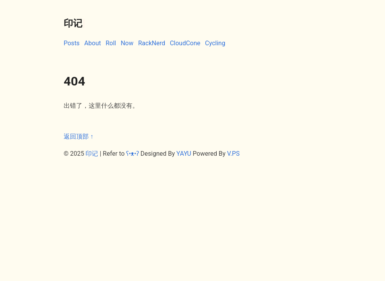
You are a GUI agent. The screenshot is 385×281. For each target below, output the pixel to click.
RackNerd (151, 43)
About (92, 43)
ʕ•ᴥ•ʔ (132, 153)
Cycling (215, 43)
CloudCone (185, 43)
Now (127, 43)
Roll (110, 43)
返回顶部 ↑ (78, 136)
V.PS (233, 153)
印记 (92, 153)
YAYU (183, 153)
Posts (72, 43)
